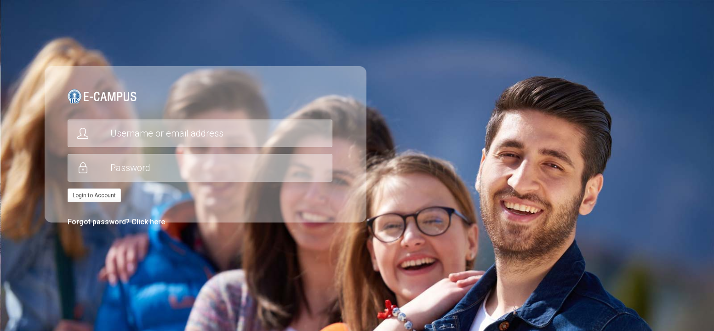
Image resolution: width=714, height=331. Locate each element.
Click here (148, 221)
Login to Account (94, 195)
